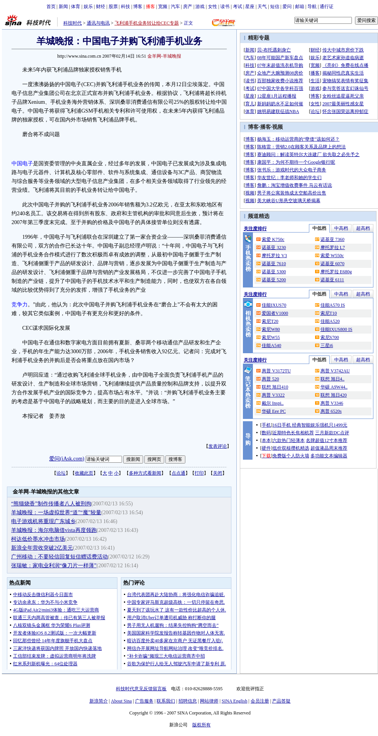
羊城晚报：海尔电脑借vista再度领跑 (53, 530)
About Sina (121, 701)
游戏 (200, 6)
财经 (100, 6)
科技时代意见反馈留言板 (141, 688)
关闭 (217, 473)
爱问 (287, 6)
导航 (312, 6)
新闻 (63, 6)
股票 (113, 6)
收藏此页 (84, 473)
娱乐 (88, 6)
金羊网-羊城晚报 (164, 56)
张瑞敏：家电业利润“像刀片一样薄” (53, 565)
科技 (125, 6)
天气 (262, 6)
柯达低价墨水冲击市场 (38, 539)
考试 (237, 6)
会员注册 (260, 701)
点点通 (178, 473)
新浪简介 (98, 701)
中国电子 (22, 163)
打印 (199, 473)
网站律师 (209, 701)
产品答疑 (281, 701)
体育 (75, 6)
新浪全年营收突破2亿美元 (42, 548)
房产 (187, 6)
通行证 (326, 6)
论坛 (61, 473)
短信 (274, 6)
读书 (224, 6)
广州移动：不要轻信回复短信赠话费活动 (59, 557)
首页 (51, 6)
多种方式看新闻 (145, 473)
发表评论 (217, 446)
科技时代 (72, 23)
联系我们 (166, 701)
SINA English (234, 701)
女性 (212, 6)
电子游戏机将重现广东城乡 (43, 521)
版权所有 (201, 725)
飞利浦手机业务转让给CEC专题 (147, 23)
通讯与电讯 (98, 23)
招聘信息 (187, 701)
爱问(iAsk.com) (66, 459)
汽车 (175, 6)
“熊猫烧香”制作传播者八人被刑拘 (51, 504)
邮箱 (299, 6)
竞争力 (20, 304)
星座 (249, 6)
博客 (137, 6)
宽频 (162, 6)
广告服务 (144, 701)
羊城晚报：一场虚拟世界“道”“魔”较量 (56, 512)
